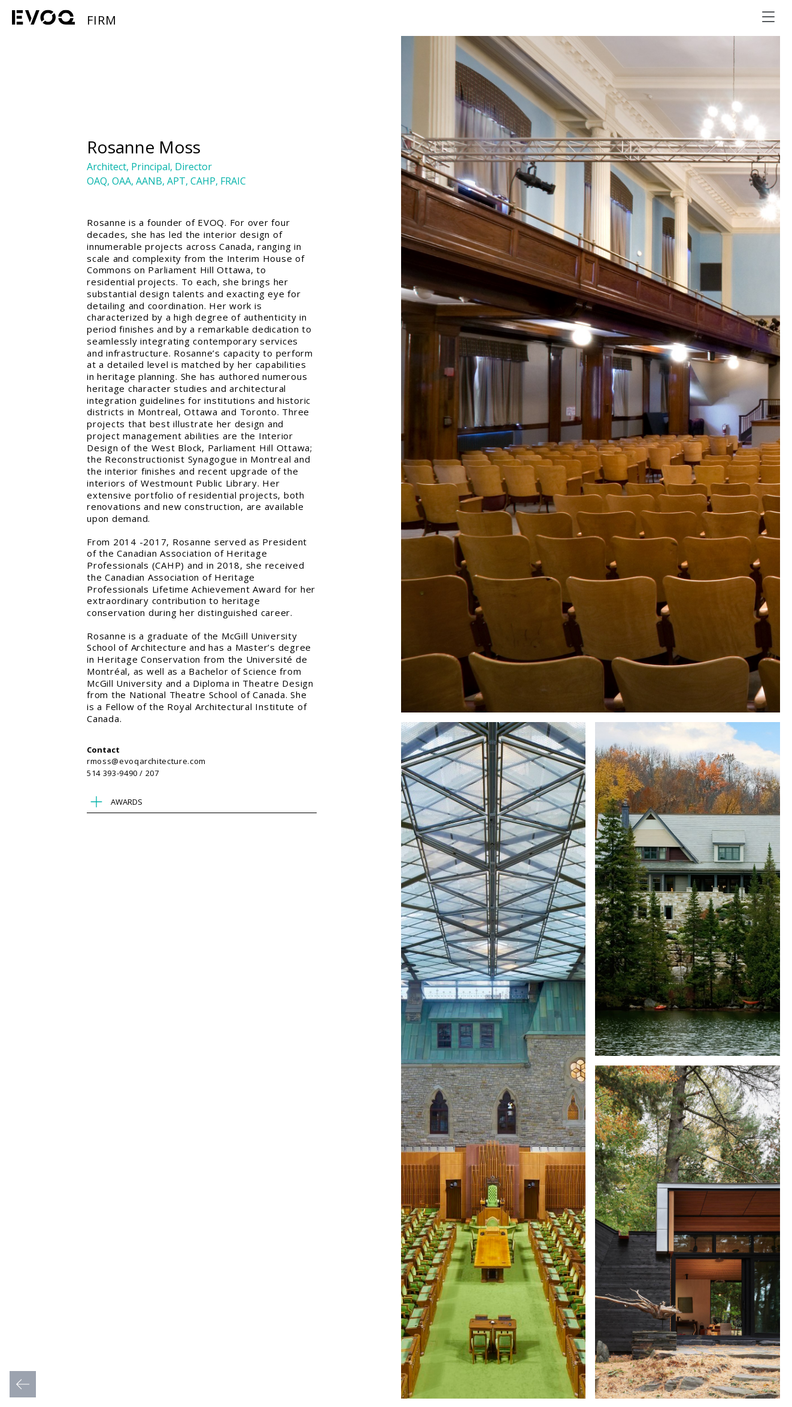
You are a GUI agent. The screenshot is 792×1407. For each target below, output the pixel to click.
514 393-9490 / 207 (123, 773)
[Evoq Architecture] (43, 17)
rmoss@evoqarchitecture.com (146, 761)
